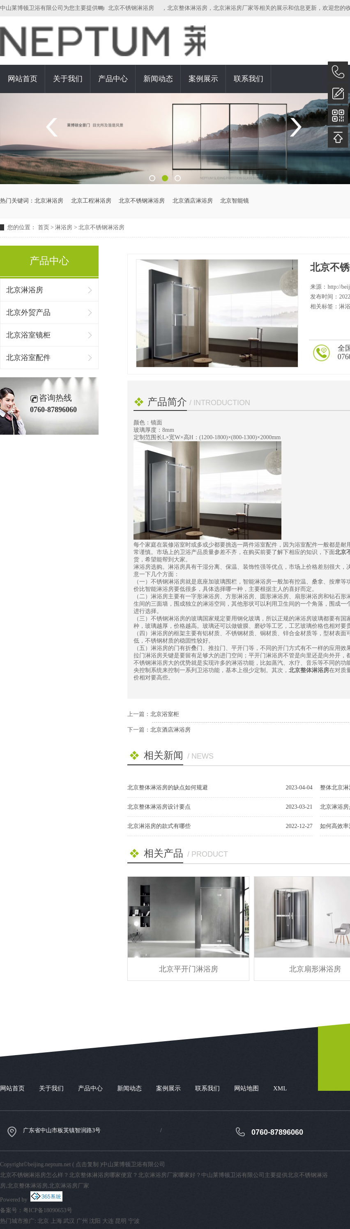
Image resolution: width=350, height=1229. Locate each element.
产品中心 (113, 79)
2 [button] (165, 178)
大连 (108, 1221)
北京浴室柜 (164, 714)
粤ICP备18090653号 (47, 1210)
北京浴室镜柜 (28, 335)
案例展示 (203, 79)
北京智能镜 (234, 201)
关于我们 (68, 79)
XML (280, 1088)
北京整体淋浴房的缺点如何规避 (167, 787)
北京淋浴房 (49, 201)
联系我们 (248, 79)
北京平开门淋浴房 (188, 969)
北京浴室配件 (28, 357)
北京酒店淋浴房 (193, 201)
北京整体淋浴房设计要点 (159, 807)
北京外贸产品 (28, 312)
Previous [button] (55, 127)
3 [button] (178, 178)
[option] (175, 138)
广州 (82, 1221)
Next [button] (295, 127)
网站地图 (246, 1088)
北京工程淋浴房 (91, 201)
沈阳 (95, 1221)
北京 (43, 1221)
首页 (43, 227)
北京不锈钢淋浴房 (131, 8)
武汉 (69, 1221)
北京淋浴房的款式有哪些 (159, 826)
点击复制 (87, 1164)
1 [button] (152, 178)
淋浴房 (63, 227)
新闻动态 (158, 79)
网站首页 (22, 79)
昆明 (121, 1221)
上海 (56, 1221)
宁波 (134, 1221)
